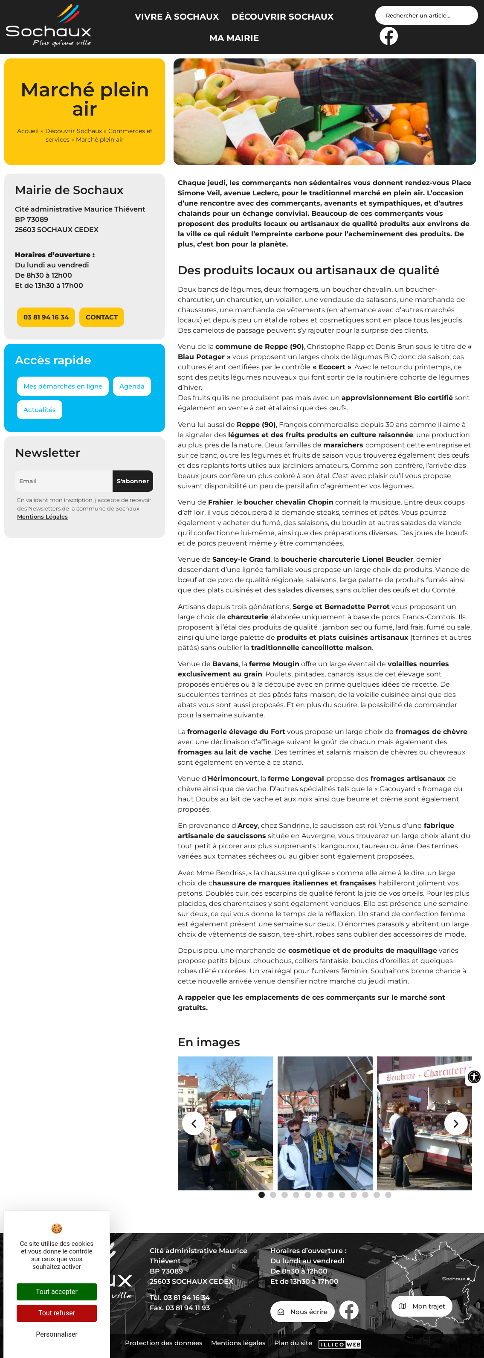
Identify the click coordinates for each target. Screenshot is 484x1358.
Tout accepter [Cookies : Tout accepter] (57, 1292)
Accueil (28, 131)
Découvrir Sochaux (73, 131)
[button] (194, 1123)
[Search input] (426, 15)
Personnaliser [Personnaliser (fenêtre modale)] (57, 1334)
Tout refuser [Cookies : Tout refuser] (56, 1313)
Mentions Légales (42, 516)
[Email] (64, 481)
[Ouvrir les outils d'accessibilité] (474, 1077)
